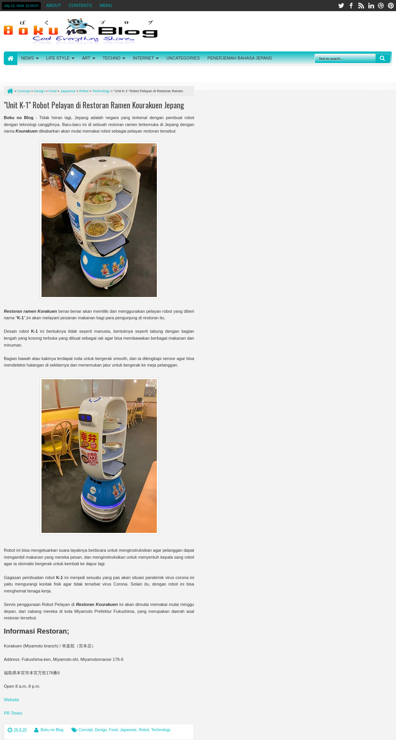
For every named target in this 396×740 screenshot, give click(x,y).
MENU (106, 5)
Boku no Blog (51, 730)
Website (11, 699)
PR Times (13, 713)
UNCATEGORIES (183, 58)
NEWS (27, 58)
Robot (144, 730)
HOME (10, 58)
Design (101, 730)
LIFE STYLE (58, 58)
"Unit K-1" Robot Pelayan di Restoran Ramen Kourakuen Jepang (94, 105)
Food (113, 730)
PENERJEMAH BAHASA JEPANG (240, 58)
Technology (161, 730)
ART (86, 58)
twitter (341, 5)
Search (383, 58)
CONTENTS (80, 5)
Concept (85, 730)
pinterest (391, 5)
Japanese (128, 730)
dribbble (381, 5)
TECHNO (111, 58)
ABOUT (54, 5)
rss (361, 5)
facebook (351, 5)
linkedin (371, 5)
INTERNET (143, 58)
